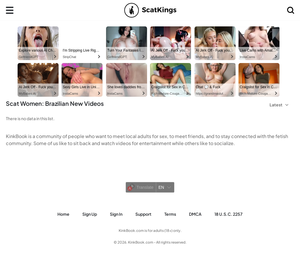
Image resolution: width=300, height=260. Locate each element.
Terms (170, 214)
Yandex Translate (161, 196)
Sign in (116, 214)
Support (143, 214)
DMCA (195, 214)
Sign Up (89, 214)
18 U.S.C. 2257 (228, 214)
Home (63, 214)
